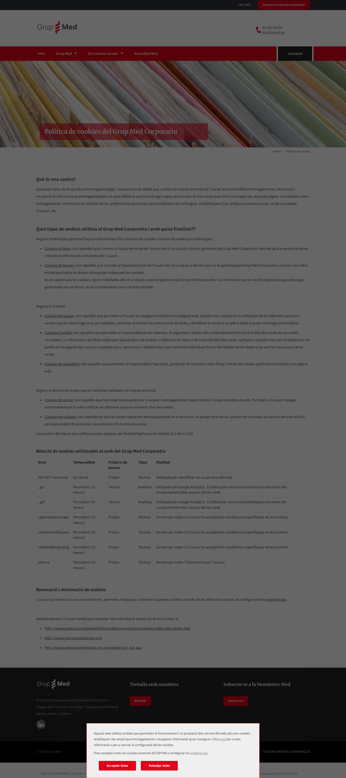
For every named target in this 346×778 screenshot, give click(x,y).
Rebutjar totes (159, 765)
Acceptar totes (117, 765)
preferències (199, 753)
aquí (223, 739)
